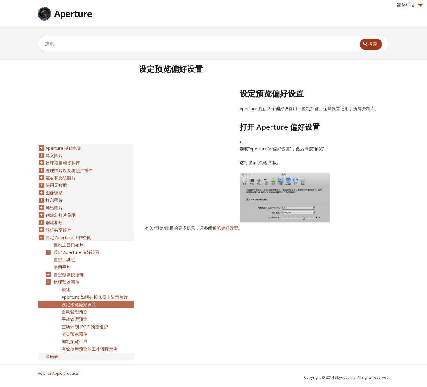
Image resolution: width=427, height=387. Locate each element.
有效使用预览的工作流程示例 (89, 349)
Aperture (73, 13)
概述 (66, 289)
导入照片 (54, 155)
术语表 (52, 356)
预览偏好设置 (225, 228)
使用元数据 (56, 185)
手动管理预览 (74, 319)
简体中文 (410, 5)
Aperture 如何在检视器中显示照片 (95, 297)
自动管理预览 (74, 312)
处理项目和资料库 (63, 163)
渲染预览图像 (74, 334)
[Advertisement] (187, 128)
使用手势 (62, 267)
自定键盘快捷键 (69, 274)
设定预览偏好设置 (79, 304)
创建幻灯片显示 (61, 215)
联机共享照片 (58, 230)
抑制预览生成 (74, 341)
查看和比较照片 (61, 178)
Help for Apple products (58, 373)
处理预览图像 (66, 282)
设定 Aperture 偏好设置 (76, 252)
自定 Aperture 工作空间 (68, 237)
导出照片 (54, 207)
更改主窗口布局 (69, 245)
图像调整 (54, 193)
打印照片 (54, 200)
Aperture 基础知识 (64, 148)
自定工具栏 (64, 259)
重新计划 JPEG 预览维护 (85, 326)
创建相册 (54, 222)
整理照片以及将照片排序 (69, 170)
